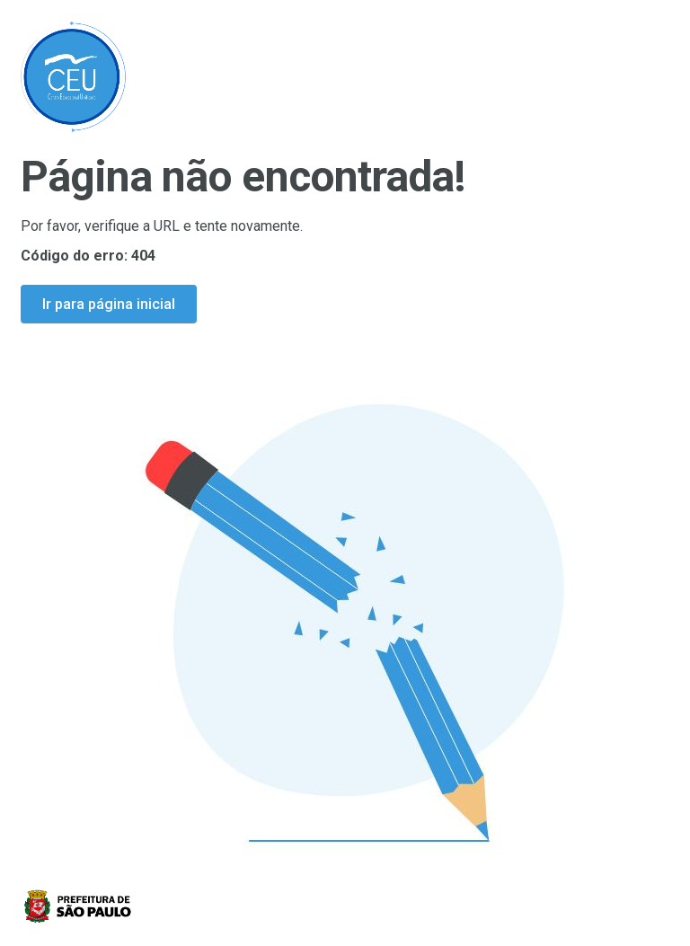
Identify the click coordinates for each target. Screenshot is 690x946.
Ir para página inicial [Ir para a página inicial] (108, 304)
